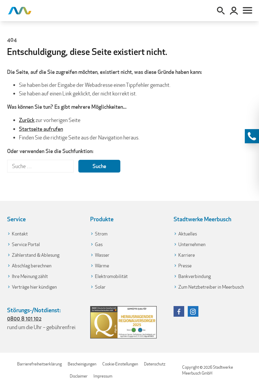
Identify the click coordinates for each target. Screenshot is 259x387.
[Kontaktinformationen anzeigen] (252, 136)
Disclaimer (79, 375)
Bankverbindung (194, 276)
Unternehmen (191, 244)
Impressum (102, 375)
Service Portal (26, 244)
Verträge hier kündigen (34, 287)
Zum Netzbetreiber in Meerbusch (211, 287)
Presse (185, 266)
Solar (100, 287)
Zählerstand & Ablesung (35, 255)
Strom (101, 234)
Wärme (102, 266)
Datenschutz (154, 364)
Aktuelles (187, 234)
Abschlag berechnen (31, 266)
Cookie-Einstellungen (120, 364)
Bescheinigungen (82, 364)
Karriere (186, 255)
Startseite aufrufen (41, 128)
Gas (99, 244)
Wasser (102, 255)
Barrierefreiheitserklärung (39, 364)
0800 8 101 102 (24, 318)
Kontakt (20, 234)
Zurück (27, 119)
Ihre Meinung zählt (30, 276)
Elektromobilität (111, 276)
